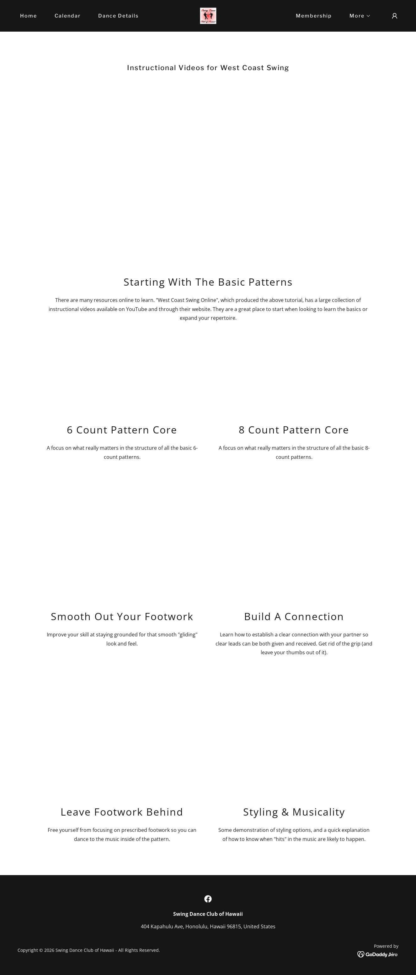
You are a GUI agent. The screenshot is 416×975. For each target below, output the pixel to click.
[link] (208, 15)
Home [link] (28, 16)
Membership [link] (314, 16)
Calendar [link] (68, 16)
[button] (357, 16)
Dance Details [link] (118, 16)
